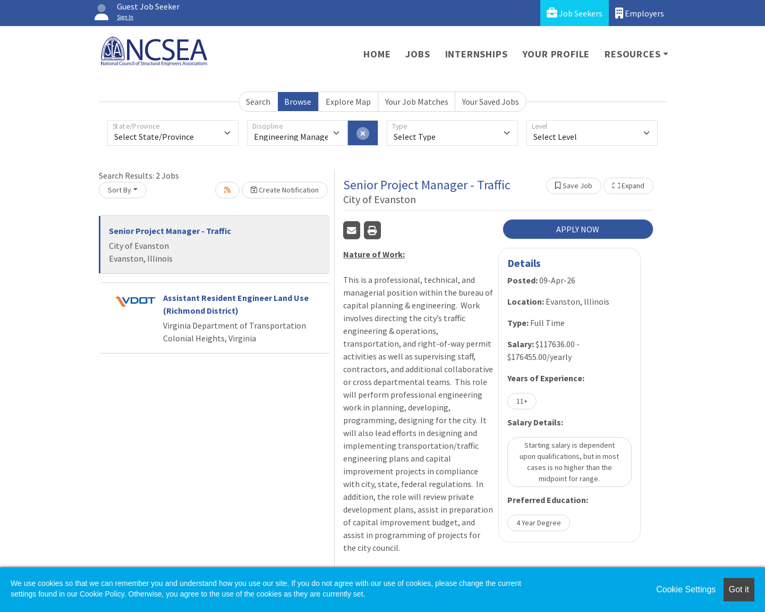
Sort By (119, 190)
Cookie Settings (686, 589)
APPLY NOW (577, 229)
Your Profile (556, 54)
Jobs (417, 54)
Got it (739, 589)
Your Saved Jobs (490, 101)
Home (376, 54)
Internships (476, 54)
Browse (297, 101)
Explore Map (348, 101)
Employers (639, 13)
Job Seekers (574, 13)
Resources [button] (632, 54)
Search (258, 101)
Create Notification (285, 190)
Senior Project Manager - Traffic (170, 230)
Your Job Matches (416, 101)
